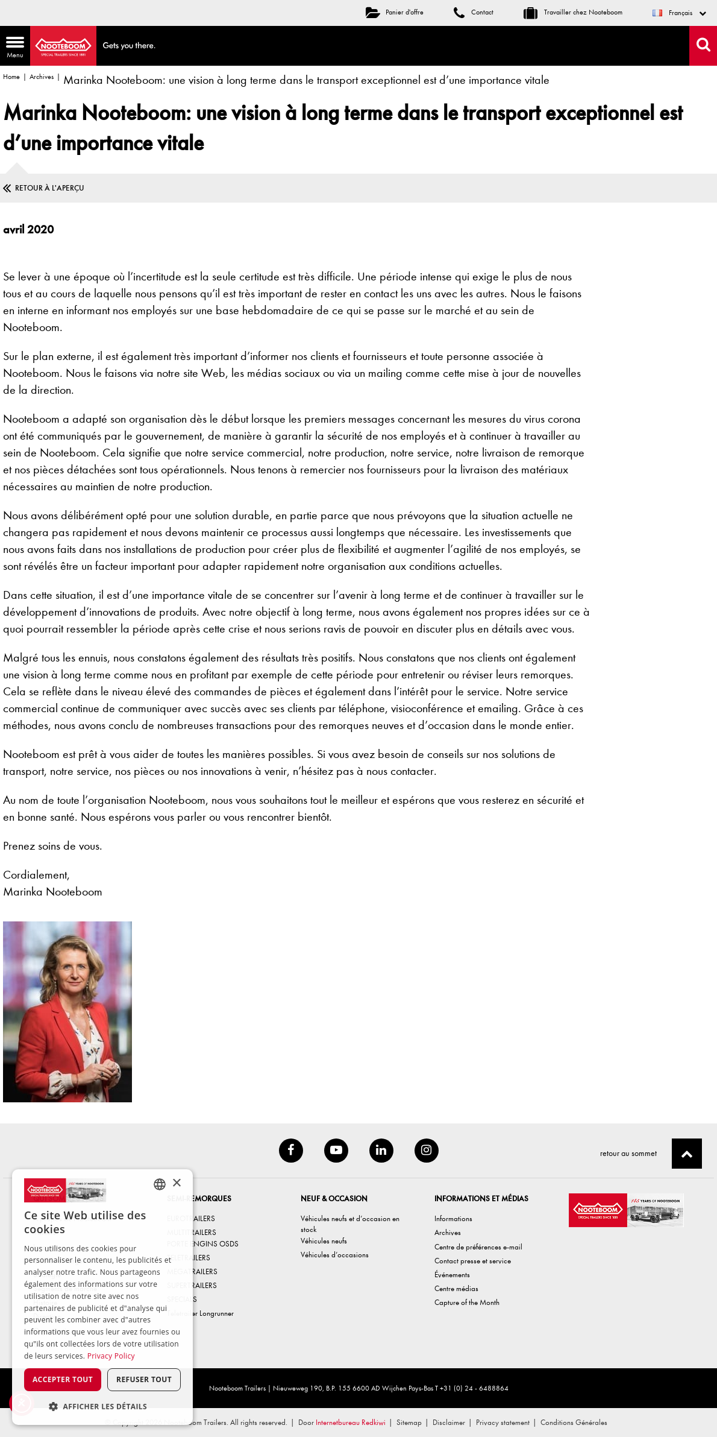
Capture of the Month (466, 1302)
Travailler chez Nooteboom (573, 12)
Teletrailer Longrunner (200, 1313)
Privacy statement (503, 1422)
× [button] (176, 1183)
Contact (473, 12)
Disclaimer (449, 1422)
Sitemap (409, 1422)
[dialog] (102, 1297)
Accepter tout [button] (63, 1379)
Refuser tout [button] (144, 1379)
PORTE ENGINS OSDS (203, 1243)
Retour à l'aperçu (49, 187)
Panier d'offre (395, 12)
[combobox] (160, 1184)
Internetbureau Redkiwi (351, 1422)
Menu (12, 48)
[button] (102, 1406)
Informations (453, 1218)
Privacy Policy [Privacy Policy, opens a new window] (111, 1356)
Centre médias (456, 1288)
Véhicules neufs (324, 1240)
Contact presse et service (472, 1260)
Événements (452, 1274)
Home (11, 76)
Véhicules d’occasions (335, 1254)
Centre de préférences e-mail (478, 1246)
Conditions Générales (573, 1422)
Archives (42, 76)
